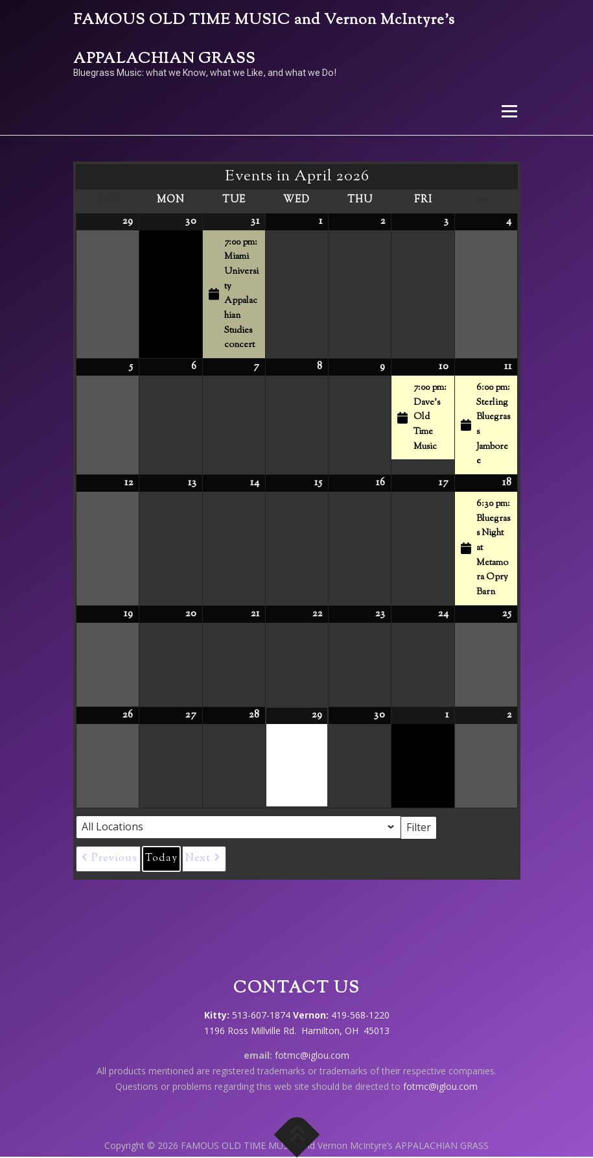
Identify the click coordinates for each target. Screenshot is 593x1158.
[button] (108, 859)
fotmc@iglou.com (312, 1055)
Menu (509, 111)
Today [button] (161, 858)
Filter (421, 826)
